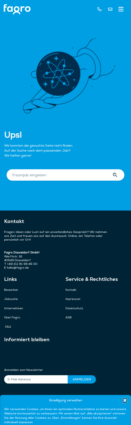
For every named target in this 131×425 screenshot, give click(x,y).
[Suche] (115, 175)
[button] (121, 9)
